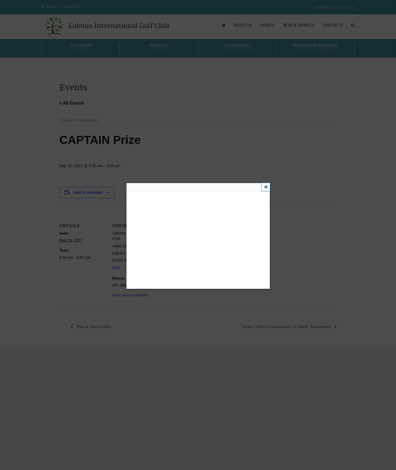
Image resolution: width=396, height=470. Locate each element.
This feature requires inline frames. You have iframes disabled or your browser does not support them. (198, 239)
